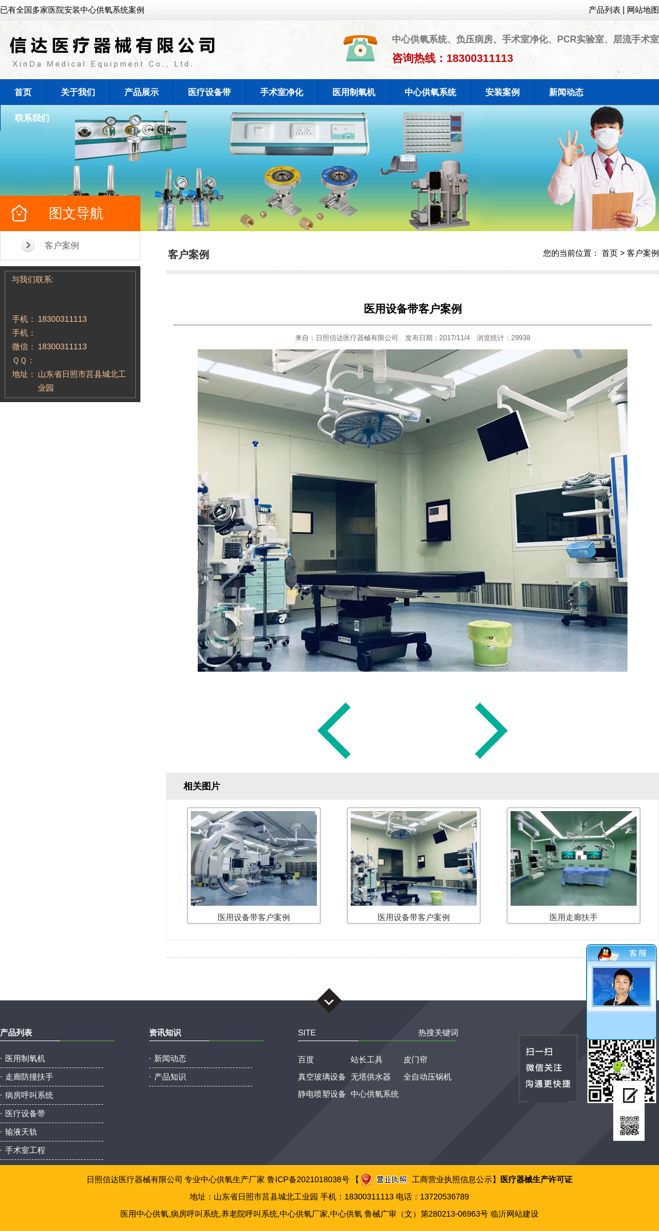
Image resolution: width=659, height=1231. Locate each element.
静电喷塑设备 (322, 1093)
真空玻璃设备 (322, 1076)
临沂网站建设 (515, 1213)
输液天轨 (21, 1131)
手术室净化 (281, 92)
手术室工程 (25, 1150)
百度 (306, 1059)
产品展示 (141, 92)
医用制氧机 (353, 92)
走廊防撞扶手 (29, 1076)
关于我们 (78, 92)
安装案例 (502, 92)
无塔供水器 (371, 1076)
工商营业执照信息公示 (425, 1179)
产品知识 (170, 1076)
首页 (23, 92)
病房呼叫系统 (29, 1095)
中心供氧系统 (430, 92)
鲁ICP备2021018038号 (308, 1179)
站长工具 (367, 1059)
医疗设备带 (209, 92)
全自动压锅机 (427, 1076)
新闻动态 (566, 92)
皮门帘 (415, 1059)
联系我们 (32, 118)
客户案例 (62, 245)
